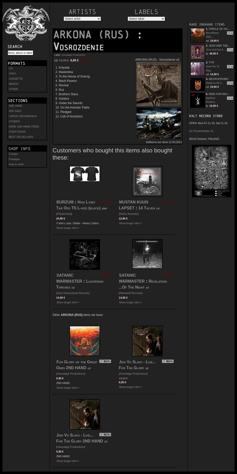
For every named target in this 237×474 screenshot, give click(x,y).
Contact (13, 153)
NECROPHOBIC (219, 78)
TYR (211, 62)
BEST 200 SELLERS (21, 136)
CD (11, 68)
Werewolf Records (130, 293)
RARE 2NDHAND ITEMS (207, 24)
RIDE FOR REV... (219, 93)
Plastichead (64, 213)
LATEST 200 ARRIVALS (23, 116)
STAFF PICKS (17, 131)
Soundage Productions (73, 55)
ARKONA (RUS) (94, 35)
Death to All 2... (215, 82)
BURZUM (64, 202)
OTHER (13, 89)
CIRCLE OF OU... (219, 28)
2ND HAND (15, 105)
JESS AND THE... (219, 45)
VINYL (13, 73)
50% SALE (15, 110)
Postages (14, 159)
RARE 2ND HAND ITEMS (24, 126)
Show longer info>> (67, 227)
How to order (16, 164)
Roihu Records (128, 213)
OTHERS (14, 121)
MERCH (13, 83)
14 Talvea (146, 208)
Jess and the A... (215, 49)
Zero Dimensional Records (72, 293)
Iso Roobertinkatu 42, (201, 130)
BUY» (107, 361)
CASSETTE (16, 78)
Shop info (19, 148)
